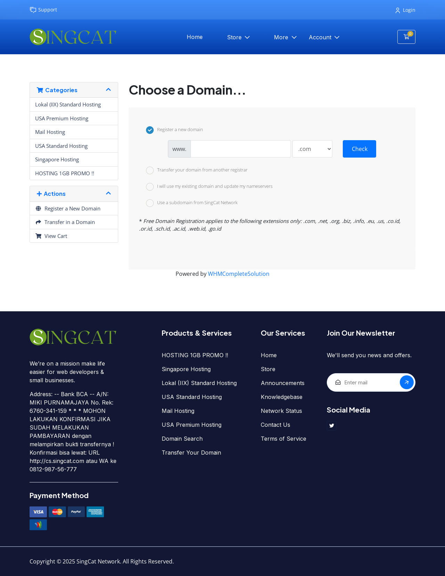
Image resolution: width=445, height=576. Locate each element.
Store (235, 37)
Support (43, 10)
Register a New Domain (67, 208)
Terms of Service (283, 438)
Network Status (281, 410)
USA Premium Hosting (61, 118)
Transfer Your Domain (191, 452)
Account (321, 37)
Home (195, 36)
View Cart (51, 235)
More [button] (282, 37)
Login (405, 10)
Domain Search (182, 438)
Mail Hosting (50, 131)
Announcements (283, 382)
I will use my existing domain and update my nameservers (209, 187)
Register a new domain (174, 130)
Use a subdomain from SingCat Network (191, 203)
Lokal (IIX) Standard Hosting (68, 104)
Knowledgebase (281, 396)
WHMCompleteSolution (238, 274)
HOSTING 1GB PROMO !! (64, 173)
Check (359, 149)
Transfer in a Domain (65, 221)
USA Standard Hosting (61, 145)
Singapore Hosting (57, 159)
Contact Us (275, 424)
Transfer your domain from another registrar (197, 170)
